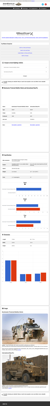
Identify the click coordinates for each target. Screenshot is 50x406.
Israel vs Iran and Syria (25, 50)
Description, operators (16, 124)
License (19, 349)
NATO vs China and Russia (25, 47)
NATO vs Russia (25, 55)
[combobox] (25, 67)
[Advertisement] (25, 21)
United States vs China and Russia (25, 53)
